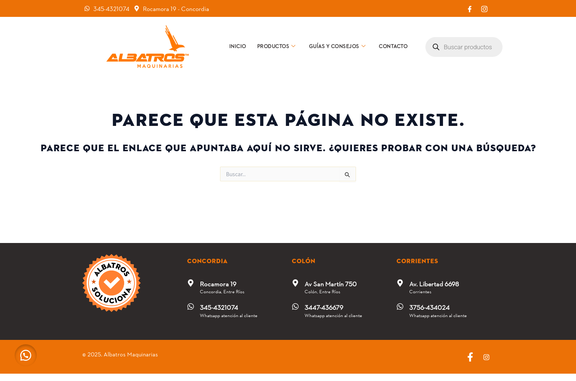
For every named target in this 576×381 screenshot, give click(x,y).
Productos (276, 46)
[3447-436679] (295, 306)
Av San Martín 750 (331, 283)
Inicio (237, 46)
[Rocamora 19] (190, 283)
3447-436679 (324, 307)
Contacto (393, 46)
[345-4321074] (190, 306)
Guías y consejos (337, 46)
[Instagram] (484, 8)
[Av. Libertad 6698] (400, 283)
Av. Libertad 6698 (434, 283)
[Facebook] (469, 8)
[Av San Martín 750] (295, 283)
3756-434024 (429, 307)
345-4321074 (219, 307)
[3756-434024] (400, 306)
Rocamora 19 (218, 283)
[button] (26, 355)
